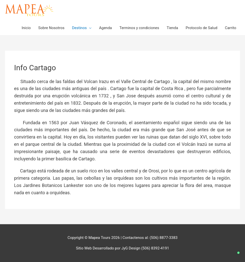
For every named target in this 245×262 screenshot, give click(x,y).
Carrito (230, 28)
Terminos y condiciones (139, 28)
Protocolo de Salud (201, 28)
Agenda (105, 28)
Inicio (26, 28)
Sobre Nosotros (51, 28)
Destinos (79, 28)
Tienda (172, 28)
